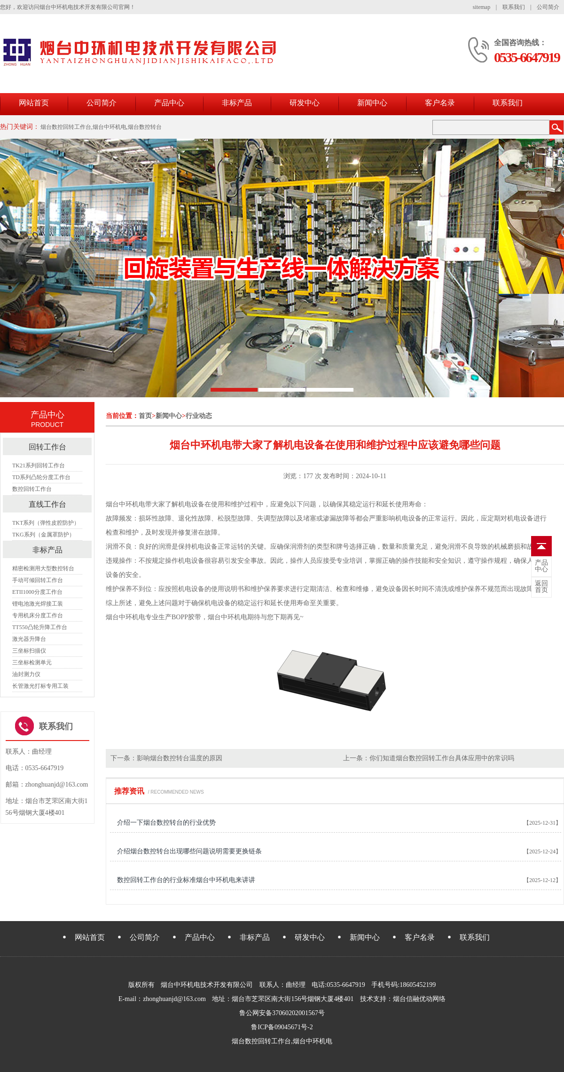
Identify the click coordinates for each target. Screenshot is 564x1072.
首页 (145, 415)
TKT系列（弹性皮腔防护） (45, 523)
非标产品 (237, 103)
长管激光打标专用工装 (40, 686)
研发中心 (305, 103)
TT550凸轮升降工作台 (39, 627)
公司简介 (548, 7)
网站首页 (34, 103)
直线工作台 (47, 504)
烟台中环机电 (312, 1041)
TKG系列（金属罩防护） (43, 534)
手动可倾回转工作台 (37, 580)
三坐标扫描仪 (29, 650)
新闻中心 (372, 103)
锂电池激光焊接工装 (37, 603)
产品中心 (169, 103)
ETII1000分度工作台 (37, 592)
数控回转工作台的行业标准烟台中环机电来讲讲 (186, 879)
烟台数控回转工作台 (261, 1041)
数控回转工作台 (32, 489)
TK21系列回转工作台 (38, 465)
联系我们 (513, 7)
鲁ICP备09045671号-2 (282, 1027)
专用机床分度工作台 (37, 615)
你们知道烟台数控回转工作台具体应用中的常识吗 (441, 758)
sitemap (481, 7)
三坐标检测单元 (32, 662)
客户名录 (440, 103)
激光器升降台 (29, 639)
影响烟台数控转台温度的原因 (179, 758)
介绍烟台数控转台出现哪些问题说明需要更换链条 (189, 851)
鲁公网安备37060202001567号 (282, 1013)
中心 (541, 566)
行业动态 (199, 415)
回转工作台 (47, 447)
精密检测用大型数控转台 (43, 568)
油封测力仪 (26, 674)
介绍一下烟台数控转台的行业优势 (166, 822)
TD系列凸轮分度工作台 (41, 477)
